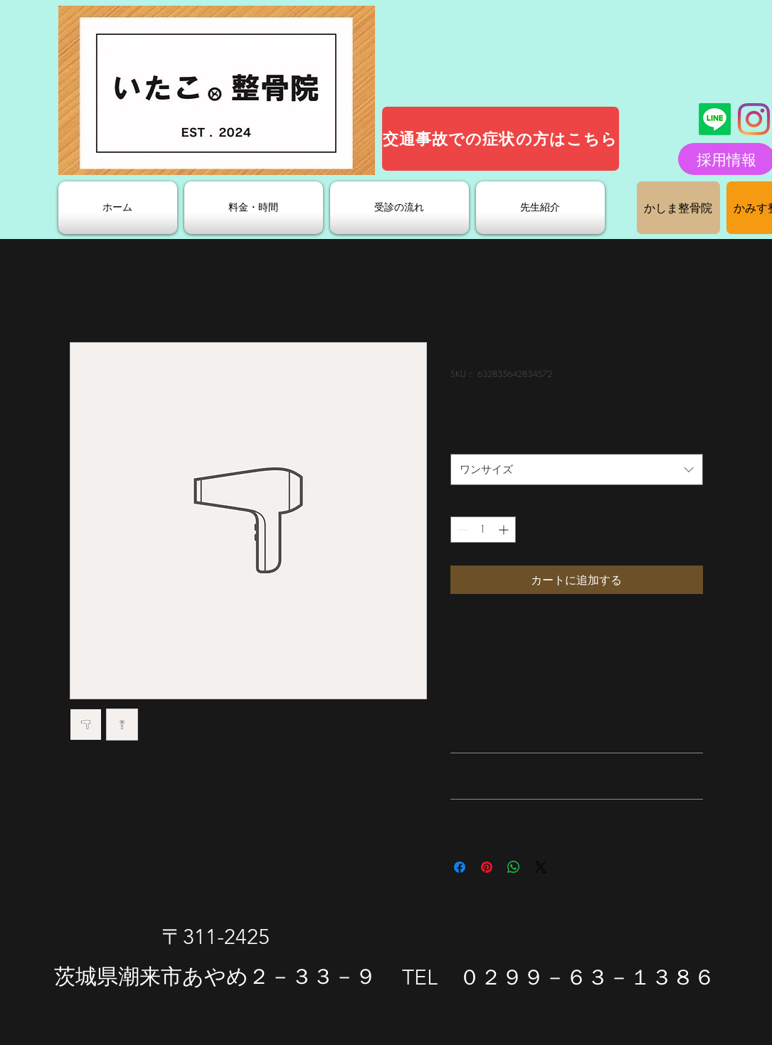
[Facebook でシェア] (459, 867)
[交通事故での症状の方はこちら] (500, 139)
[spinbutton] (483, 529)
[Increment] (505, 529)
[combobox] (576, 469)
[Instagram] (754, 119)
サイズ (470, 438)
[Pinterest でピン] (486, 867)
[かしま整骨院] (678, 207)
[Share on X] (540, 867)
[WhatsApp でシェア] (513, 867)
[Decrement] (461, 529)
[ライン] (715, 119)
